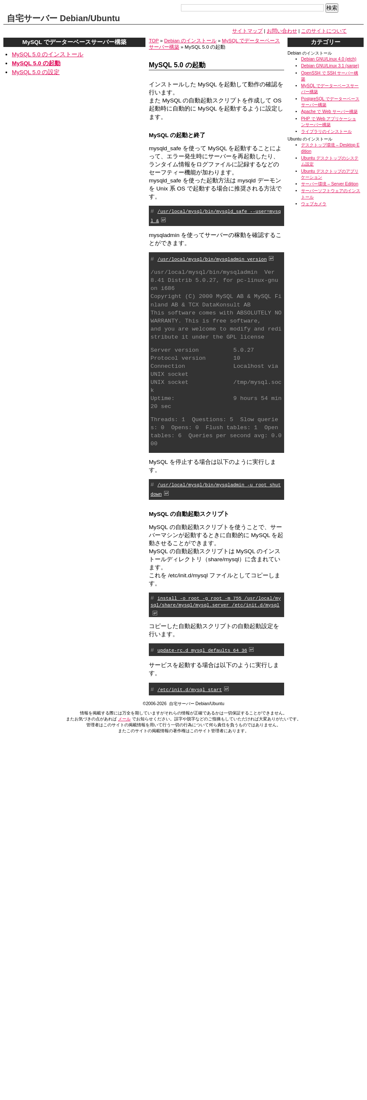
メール (124, 717)
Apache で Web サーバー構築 (329, 111)
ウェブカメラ (313, 203)
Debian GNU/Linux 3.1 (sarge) (330, 65)
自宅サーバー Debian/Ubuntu (63, 18)
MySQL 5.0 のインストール (47, 54)
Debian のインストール (190, 40)
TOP (154, 40)
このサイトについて (324, 30)
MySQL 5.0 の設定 (36, 72)
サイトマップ (247, 30)
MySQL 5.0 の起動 (36, 63)
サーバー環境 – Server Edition (329, 184)
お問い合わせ (282, 30)
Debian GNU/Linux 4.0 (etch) (328, 59)
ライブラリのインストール (326, 131)
